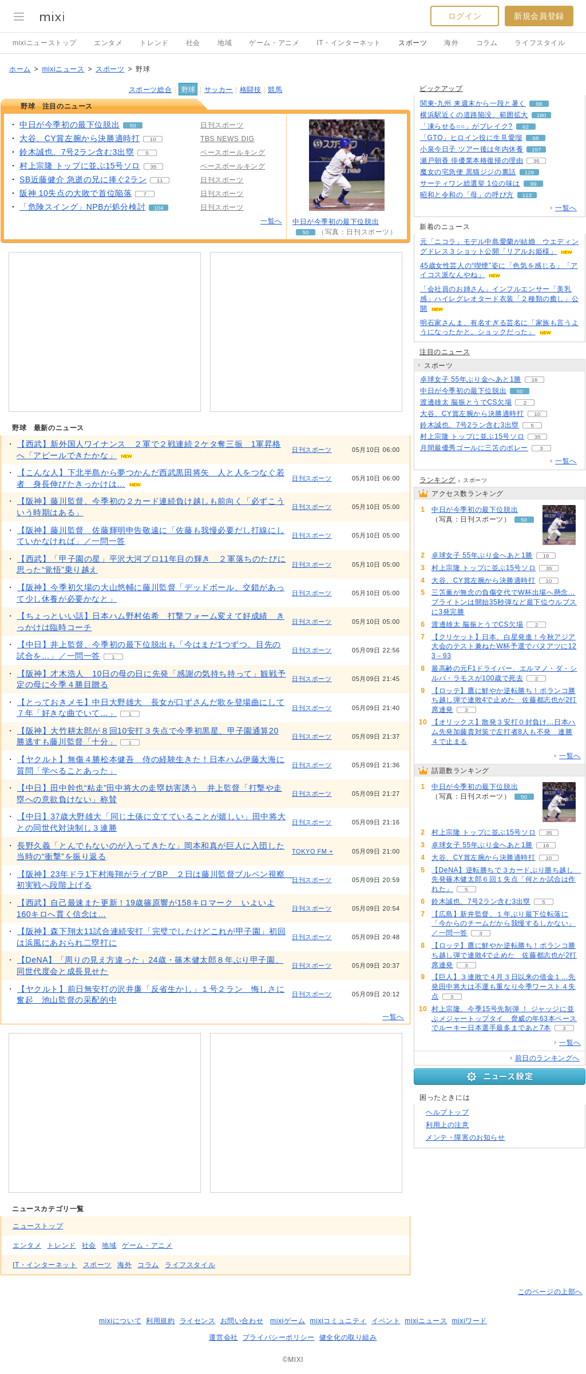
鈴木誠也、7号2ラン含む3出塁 (469, 425)
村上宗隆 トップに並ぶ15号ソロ (472, 436)
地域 (224, 43)
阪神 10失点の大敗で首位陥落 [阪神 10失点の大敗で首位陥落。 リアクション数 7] (75, 193)
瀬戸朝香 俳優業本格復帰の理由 (471, 161)
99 (533, 184)
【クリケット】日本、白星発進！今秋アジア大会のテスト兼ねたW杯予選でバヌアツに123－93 (503, 646)
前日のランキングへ (547, 1058)
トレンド (154, 43)
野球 (188, 90)
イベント (385, 1321)
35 (153, 166)
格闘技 (251, 90)
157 (536, 149)
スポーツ (412, 43)
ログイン (464, 16)
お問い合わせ (242, 1321)
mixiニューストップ (45, 43)
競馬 (275, 90)
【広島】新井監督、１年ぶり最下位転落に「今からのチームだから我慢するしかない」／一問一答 (503, 924)
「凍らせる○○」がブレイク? (466, 126)
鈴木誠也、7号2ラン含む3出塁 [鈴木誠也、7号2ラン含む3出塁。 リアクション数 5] (76, 152)
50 (133, 125)
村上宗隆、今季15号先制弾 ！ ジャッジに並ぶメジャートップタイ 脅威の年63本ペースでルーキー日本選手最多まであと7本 (504, 1018)
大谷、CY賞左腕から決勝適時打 (472, 414)
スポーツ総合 (150, 90)
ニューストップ (38, 1226)
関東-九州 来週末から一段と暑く (473, 103)
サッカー (218, 90)
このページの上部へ (550, 1292)
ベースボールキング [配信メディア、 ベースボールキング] (232, 153)
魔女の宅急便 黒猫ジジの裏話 (468, 172)
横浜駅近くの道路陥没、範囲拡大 (474, 115)
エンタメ (108, 43)
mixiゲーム (288, 1321)
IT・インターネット (348, 43)
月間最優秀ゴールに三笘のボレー (474, 448)
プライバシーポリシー (279, 1337)
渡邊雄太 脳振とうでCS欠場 (466, 402)
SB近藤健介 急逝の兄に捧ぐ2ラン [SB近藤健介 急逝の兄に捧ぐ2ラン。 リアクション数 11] (82, 179)
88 (539, 104)
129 (529, 172)
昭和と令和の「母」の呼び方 (467, 195)
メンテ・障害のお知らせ (465, 1137)
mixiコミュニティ (338, 1321)
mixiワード (469, 1321)
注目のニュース (444, 352)
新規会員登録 (539, 16)
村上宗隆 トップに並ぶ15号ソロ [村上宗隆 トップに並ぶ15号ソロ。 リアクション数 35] (79, 165)
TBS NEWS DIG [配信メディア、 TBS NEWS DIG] (227, 139)
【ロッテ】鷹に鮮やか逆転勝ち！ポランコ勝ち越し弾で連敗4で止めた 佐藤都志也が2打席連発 (504, 700)
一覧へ (271, 221)
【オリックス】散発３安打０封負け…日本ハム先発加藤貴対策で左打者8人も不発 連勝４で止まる (503, 732)
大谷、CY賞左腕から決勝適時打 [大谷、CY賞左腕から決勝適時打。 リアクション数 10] (79, 138)
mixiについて (120, 1321)
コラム (487, 43)
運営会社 (223, 1337)
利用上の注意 (447, 1125)
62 (525, 126)
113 (527, 195)
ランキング (437, 480)
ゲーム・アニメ (274, 43)
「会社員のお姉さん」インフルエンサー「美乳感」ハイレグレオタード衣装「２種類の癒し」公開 (499, 299)
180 (542, 115)
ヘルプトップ (447, 1112)
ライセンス (198, 1321)
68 (535, 138)
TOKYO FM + (312, 851)
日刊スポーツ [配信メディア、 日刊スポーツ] (222, 125)
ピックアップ (441, 89)
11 (160, 180)
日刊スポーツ (312, 449)
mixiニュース (63, 69)
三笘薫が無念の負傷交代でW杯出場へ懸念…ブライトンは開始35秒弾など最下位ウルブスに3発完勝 (504, 602)
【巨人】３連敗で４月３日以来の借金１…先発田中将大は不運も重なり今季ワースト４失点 (503, 986)
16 (534, 379)
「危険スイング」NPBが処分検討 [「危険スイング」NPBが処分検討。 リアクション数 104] (82, 206)
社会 (193, 43)
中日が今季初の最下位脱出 (335, 222)
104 (158, 208)
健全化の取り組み (348, 1337)
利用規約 (160, 1321)
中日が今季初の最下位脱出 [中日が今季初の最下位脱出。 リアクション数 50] (69, 124)
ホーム (20, 69)
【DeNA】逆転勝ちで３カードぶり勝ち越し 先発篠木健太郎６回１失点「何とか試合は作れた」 (506, 880)
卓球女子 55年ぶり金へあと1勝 (470, 379)
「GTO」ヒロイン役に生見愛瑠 (471, 138)
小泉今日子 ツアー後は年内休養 (471, 149)
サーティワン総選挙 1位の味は (470, 183)
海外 (451, 43)
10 (153, 139)
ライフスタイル (539, 43)
